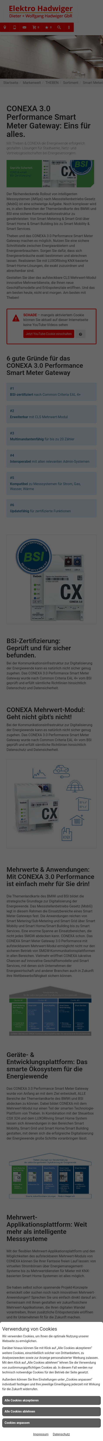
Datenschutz (61, 1434)
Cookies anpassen (17, 1422)
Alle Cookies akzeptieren (22, 1400)
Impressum (40, 1434)
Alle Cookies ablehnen (20, 1411)
